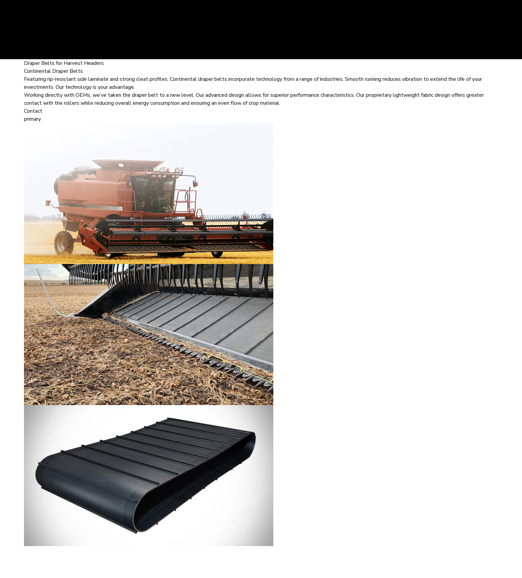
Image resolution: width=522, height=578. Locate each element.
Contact (33, 111)
